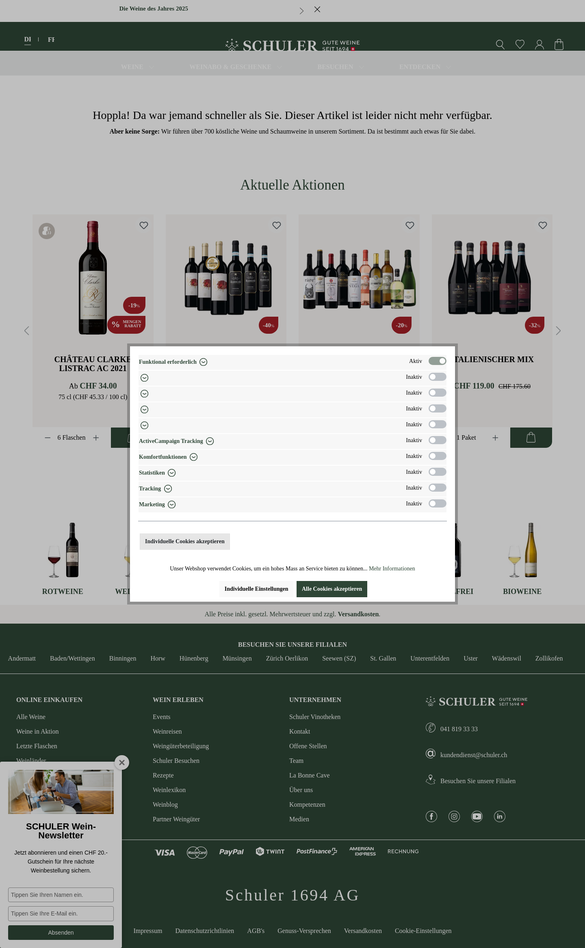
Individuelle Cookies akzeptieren (185, 541)
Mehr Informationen (392, 569)
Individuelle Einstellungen (256, 589)
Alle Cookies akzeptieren (332, 589)
